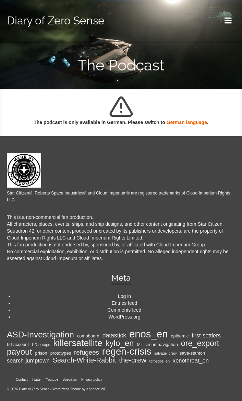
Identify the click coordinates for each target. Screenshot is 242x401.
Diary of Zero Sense (56, 20)
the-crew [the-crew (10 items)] (132, 360)
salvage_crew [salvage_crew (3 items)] (165, 353)
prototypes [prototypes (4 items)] (60, 353)
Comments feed (125, 310)
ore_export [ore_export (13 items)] (200, 343)
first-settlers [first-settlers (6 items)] (206, 335)
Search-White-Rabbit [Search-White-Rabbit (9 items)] (84, 360)
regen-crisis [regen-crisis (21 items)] (126, 351)
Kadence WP (96, 389)
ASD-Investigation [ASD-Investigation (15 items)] (40, 334)
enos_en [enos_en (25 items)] (148, 334)
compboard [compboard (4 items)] (88, 335)
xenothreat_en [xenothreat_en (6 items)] (191, 360)
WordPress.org (124, 317)
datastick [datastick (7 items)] (114, 335)
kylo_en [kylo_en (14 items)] (120, 343)
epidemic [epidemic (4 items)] (180, 335)
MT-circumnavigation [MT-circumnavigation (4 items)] (157, 344)
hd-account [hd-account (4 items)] (18, 344)
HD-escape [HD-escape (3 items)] (41, 345)
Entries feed (124, 303)
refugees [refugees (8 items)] (86, 352)
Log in (124, 296)
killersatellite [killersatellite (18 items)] (77, 342)
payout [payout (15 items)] (19, 351)
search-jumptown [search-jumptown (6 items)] (28, 360)
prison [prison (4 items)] (41, 353)
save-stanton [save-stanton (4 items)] (192, 353)
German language (187, 122)
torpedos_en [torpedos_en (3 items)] (159, 361)
